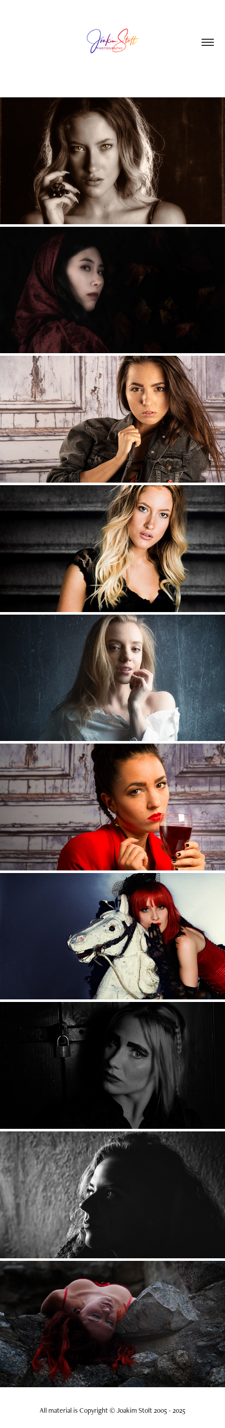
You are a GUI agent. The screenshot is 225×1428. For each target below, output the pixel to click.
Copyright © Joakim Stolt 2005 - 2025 (132, 1410)
